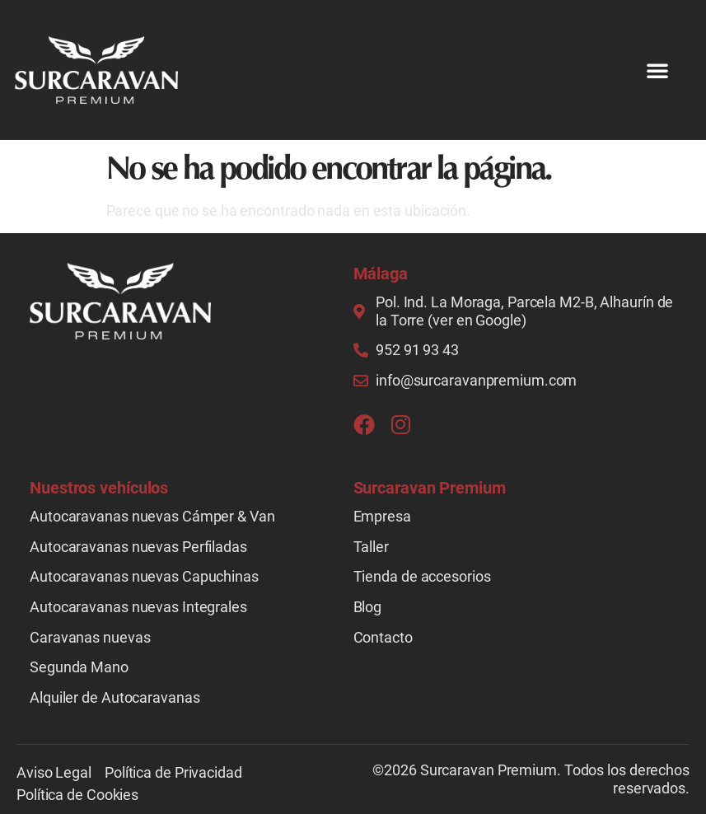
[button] (657, 70)
